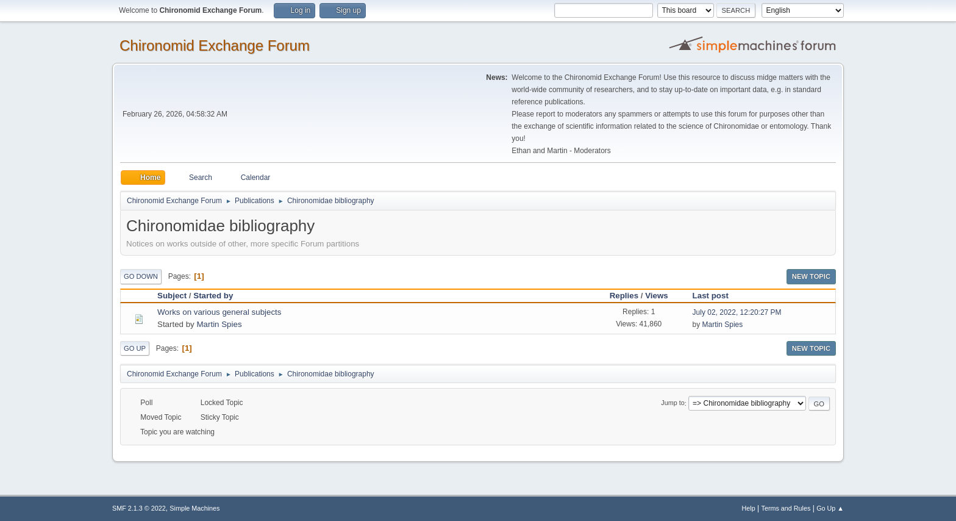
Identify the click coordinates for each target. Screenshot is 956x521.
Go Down (141, 276)
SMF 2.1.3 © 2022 (139, 508)
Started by (213, 295)
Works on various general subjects (219, 312)
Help (748, 508)
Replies (624, 295)
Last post (716, 295)
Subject (172, 295)
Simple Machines (194, 508)
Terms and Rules (786, 508)
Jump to (672, 403)
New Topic (811, 276)
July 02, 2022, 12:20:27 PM (737, 312)
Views (656, 295)
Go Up (135, 348)
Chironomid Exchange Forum (215, 45)
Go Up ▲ (830, 508)
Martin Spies (218, 324)
